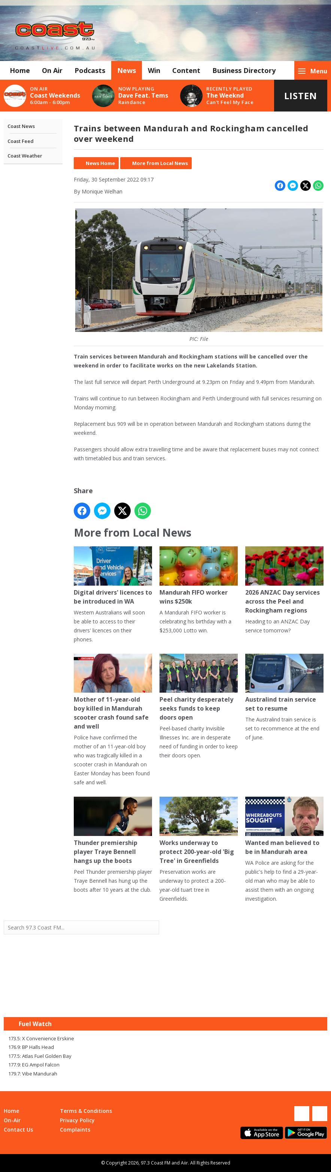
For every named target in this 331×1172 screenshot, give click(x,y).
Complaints (75, 1129)
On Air (52, 70)
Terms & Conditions (86, 1110)
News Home (100, 163)
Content (186, 70)
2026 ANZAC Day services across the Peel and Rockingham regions (284, 580)
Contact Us (18, 1129)
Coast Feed (20, 141)
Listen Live (300, 100)
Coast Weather (24, 155)
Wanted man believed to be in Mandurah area (284, 826)
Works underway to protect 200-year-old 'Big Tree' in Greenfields (199, 831)
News (126, 70)
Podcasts (90, 70)
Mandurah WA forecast (246, 1002)
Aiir (184, 1163)
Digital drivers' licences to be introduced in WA (113, 575)
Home (20, 70)
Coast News (21, 126)
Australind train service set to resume (284, 683)
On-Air (12, 1120)
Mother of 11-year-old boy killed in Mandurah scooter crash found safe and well (113, 692)
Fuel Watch (35, 1024)
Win (154, 70)
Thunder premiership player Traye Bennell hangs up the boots (113, 831)
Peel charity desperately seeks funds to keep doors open (199, 688)
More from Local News (160, 163)
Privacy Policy (77, 1120)
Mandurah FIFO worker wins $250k (199, 575)
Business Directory (244, 70)
